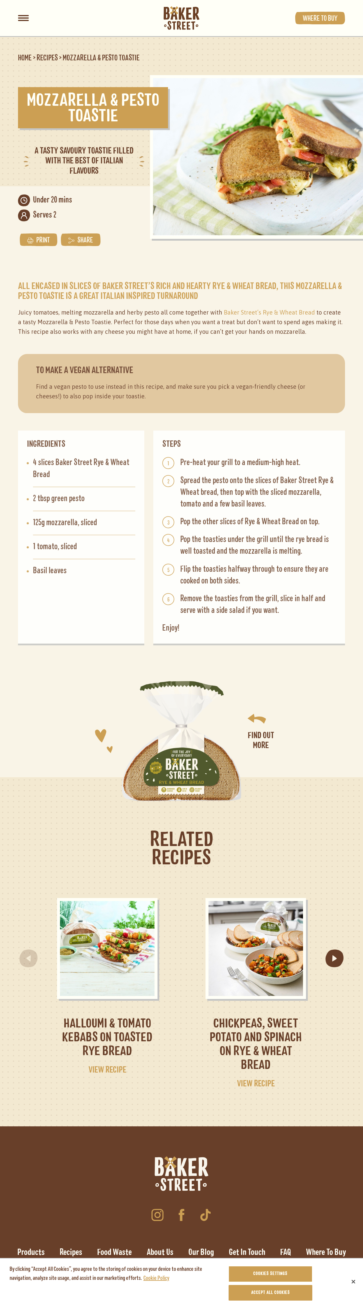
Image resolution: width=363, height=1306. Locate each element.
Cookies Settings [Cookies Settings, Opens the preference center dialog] (270, 1276)
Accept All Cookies (270, 1295)
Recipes (47, 58)
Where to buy (320, 18)
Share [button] (80, 239)
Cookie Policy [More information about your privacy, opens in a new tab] (156, 1280)
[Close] (353, 1284)
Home (25, 58)
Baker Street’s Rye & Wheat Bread (269, 311)
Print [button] (38, 239)
